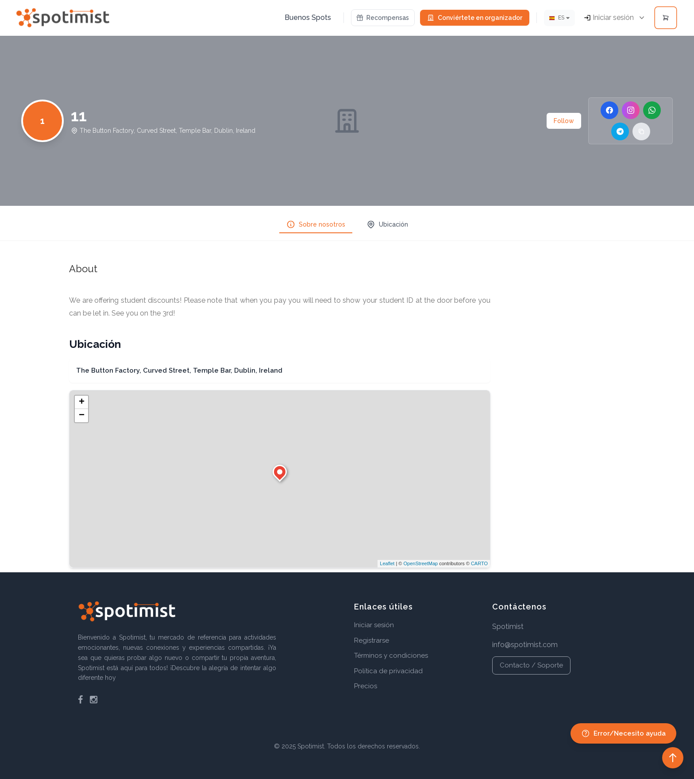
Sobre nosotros (315, 224)
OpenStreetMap (420, 563)
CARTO (479, 563)
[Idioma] (559, 18)
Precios (365, 686)
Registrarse (371, 640)
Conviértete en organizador (474, 17)
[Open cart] (665, 17)
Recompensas (383, 17)
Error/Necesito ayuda (623, 733)
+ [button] (82, 402)
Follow (564, 120)
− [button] (82, 415)
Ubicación (387, 224)
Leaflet (387, 563)
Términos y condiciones (391, 655)
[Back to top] (672, 757)
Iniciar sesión (374, 625)
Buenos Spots (308, 17)
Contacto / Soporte (531, 665)
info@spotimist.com (525, 644)
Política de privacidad (388, 671)
